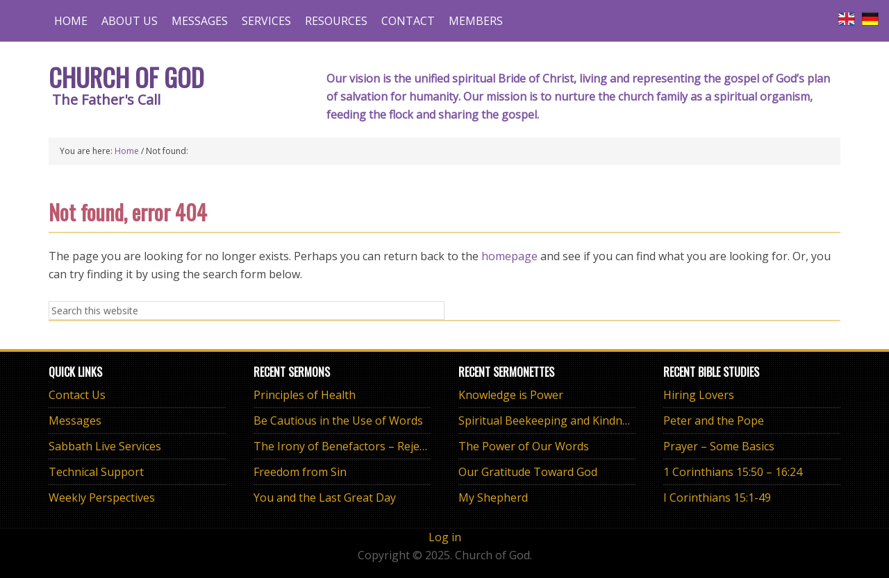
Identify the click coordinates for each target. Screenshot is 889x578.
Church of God (126, 76)
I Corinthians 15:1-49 (717, 497)
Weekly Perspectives (102, 497)
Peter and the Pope (713, 420)
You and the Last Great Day (325, 497)
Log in (445, 537)
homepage (509, 256)
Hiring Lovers (698, 394)
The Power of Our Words (523, 446)
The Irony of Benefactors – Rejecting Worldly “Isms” (388, 446)
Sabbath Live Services (105, 446)
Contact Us (77, 394)
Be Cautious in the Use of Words (338, 420)
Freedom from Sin (300, 471)
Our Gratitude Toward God (527, 471)
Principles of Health (305, 394)
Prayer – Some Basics (718, 446)
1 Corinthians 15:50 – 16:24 (732, 471)
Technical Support (96, 471)
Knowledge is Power (510, 394)
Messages (75, 420)
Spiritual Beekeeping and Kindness (549, 420)
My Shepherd (493, 497)
